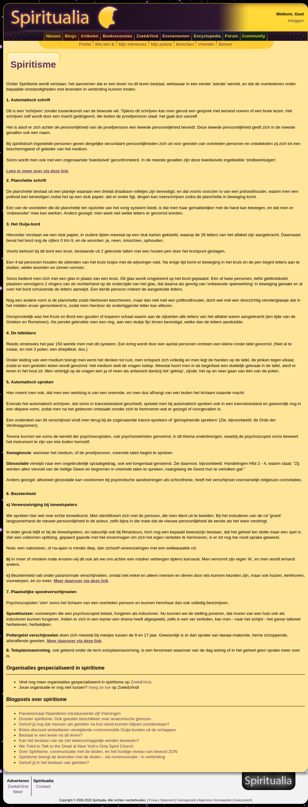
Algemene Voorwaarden (215, 800)
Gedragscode (186, 800)
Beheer (225, 44)
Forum (231, 36)
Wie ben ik (105, 44)
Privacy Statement (161, 800)
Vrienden (206, 44)
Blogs (71, 36)
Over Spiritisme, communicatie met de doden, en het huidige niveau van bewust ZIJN (98, 751)
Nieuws (53, 36)
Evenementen (176, 36)
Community (253, 36)
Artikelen (90, 36)
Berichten (185, 44)
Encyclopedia (207, 36)
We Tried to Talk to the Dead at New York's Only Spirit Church (76, 746)
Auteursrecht (243, 800)
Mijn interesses (133, 44)
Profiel (85, 44)
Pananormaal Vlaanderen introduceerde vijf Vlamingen (70, 713)
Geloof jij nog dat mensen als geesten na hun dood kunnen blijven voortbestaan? (94, 724)
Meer (18, 791)
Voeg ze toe (99, 687)
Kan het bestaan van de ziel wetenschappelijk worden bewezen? (79, 740)
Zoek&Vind (147, 36)
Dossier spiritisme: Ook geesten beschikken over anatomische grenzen (85, 718)
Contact (43, 786)
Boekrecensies (117, 36)
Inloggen (296, 20)
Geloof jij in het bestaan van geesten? (54, 762)
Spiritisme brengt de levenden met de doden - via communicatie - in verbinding (92, 756)
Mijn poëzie (161, 44)
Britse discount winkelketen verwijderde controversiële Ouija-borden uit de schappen (97, 729)
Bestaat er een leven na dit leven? (51, 735)
